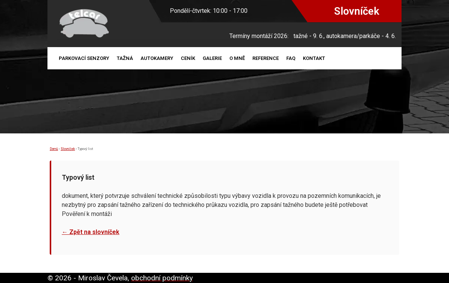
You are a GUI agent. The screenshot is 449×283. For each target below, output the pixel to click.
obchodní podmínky (162, 278)
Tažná (125, 58)
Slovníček (68, 149)
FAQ (290, 58)
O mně (237, 58)
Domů (54, 149)
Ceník (188, 58)
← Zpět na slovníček (90, 232)
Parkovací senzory (84, 58)
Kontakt (314, 58)
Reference (265, 58)
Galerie (212, 58)
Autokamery (157, 58)
